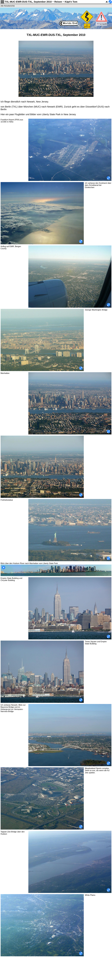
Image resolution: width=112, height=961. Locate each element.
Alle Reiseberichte (8, 6)
